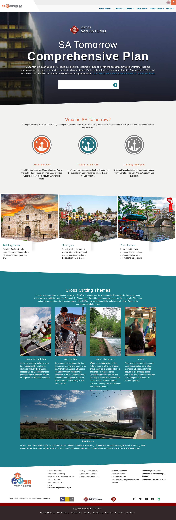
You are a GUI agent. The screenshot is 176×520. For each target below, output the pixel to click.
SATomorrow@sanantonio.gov (59, 488)
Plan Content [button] (104, 8)
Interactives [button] (141, 8)
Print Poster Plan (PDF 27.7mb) (154, 479)
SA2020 (115, 483)
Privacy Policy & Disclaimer (124, 513)
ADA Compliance (63, 513)
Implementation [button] (156, 8)
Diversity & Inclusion (47, 513)
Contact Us (109, 513)
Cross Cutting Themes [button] (123, 8)
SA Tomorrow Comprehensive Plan (125, 480)
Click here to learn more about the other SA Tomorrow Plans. (123, 73)
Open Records (98, 513)
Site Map (87, 513)
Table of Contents (119, 474)
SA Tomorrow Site (119, 477)
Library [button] (169, 8)
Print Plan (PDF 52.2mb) (151, 471)
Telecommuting (76, 513)
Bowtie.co (47, 498)
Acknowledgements (119, 471)
